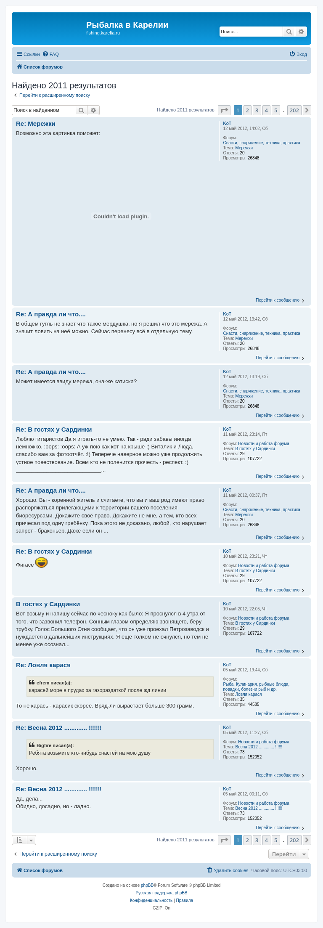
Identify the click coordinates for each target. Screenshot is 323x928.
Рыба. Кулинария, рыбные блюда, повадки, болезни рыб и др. (256, 687)
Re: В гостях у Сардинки (54, 429)
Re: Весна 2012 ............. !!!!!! (58, 727)
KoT (227, 123)
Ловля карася (249, 694)
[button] (224, 110)
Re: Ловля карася (43, 664)
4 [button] (266, 110)
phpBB (147, 885)
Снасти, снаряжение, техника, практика (261, 143)
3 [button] (256, 110)
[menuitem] (50, 54)
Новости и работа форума (263, 443)
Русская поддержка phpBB (161, 893)
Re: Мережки (36, 123)
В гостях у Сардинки (255, 448)
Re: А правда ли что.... (51, 314)
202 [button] (294, 110)
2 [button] (247, 110)
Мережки (244, 148)
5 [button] (275, 110)
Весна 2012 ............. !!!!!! (259, 747)
